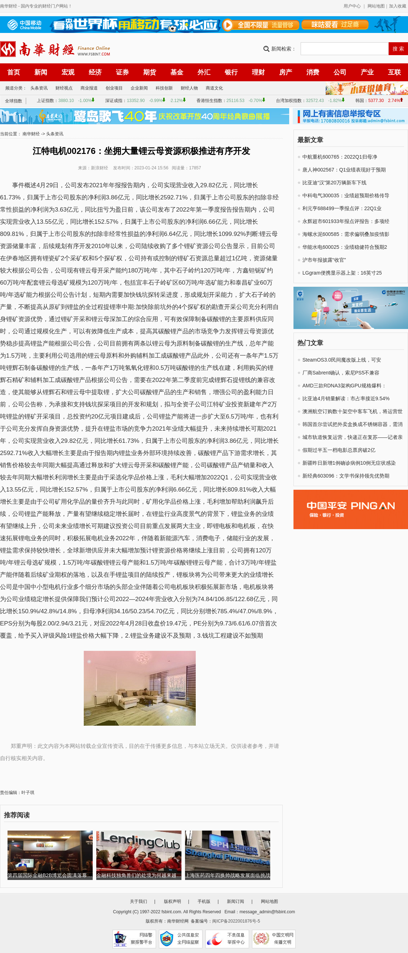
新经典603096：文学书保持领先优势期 (345, 476)
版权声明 (172, 901)
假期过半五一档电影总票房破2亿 (338, 450)
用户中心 (352, 6)
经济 (95, 72)
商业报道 (89, 88)
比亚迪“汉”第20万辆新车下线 (334, 182)
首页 (13, 72)
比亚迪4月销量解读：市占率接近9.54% (345, 398)
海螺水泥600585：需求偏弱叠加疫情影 (345, 234)
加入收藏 (397, 6)
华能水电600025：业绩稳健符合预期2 (344, 247)
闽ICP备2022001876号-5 (236, 921)
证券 (122, 72)
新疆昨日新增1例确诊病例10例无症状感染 (349, 463)
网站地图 (376, 6)
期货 (149, 72)
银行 (231, 72)
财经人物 (189, 88)
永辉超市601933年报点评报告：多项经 (345, 221)
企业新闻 (139, 88)
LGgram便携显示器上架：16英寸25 (342, 273)
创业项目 (114, 88)
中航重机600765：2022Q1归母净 (339, 157)
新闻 (40, 72)
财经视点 (64, 88)
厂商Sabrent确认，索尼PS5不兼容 (341, 373)
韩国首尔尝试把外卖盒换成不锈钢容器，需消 (352, 424)
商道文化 (214, 88)
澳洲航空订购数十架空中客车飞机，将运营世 (352, 411)
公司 (340, 72)
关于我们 (138, 901)
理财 (258, 72)
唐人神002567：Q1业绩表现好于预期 (344, 170)
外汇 (204, 72)
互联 (394, 72)
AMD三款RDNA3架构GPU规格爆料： (344, 385)
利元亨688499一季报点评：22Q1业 (342, 208)
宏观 (68, 72)
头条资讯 (39, 88)
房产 (285, 72)
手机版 (204, 901)
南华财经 (8, 6)
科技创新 (164, 88)
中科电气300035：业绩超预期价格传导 (345, 195)
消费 (312, 72)
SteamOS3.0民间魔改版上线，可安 (341, 360)
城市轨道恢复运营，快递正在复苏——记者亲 (352, 437)
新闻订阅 (235, 901)
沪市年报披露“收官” (324, 260)
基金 (176, 72)
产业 (367, 72)
